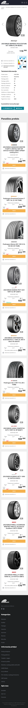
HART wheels (4, 678)
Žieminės (3, 636)
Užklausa (19, 108)
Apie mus (3, 694)
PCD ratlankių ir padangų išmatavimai (10, 675)
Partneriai (3, 697)
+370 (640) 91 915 (7, 108)
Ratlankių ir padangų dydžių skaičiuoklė (10, 665)
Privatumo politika (5, 661)
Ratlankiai (3, 619)
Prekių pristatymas (5, 651)
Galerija (3, 681)
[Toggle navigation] (26, 2)
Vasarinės (3, 629)
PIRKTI (14, 165)
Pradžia (2, 7)
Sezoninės (3, 632)
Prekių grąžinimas (5, 655)
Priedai (3, 642)
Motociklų (3, 639)
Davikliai (3, 622)
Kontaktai (3, 690)
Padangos (3, 626)
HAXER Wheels (4, 668)
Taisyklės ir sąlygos (5, 658)
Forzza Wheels (4, 671)
